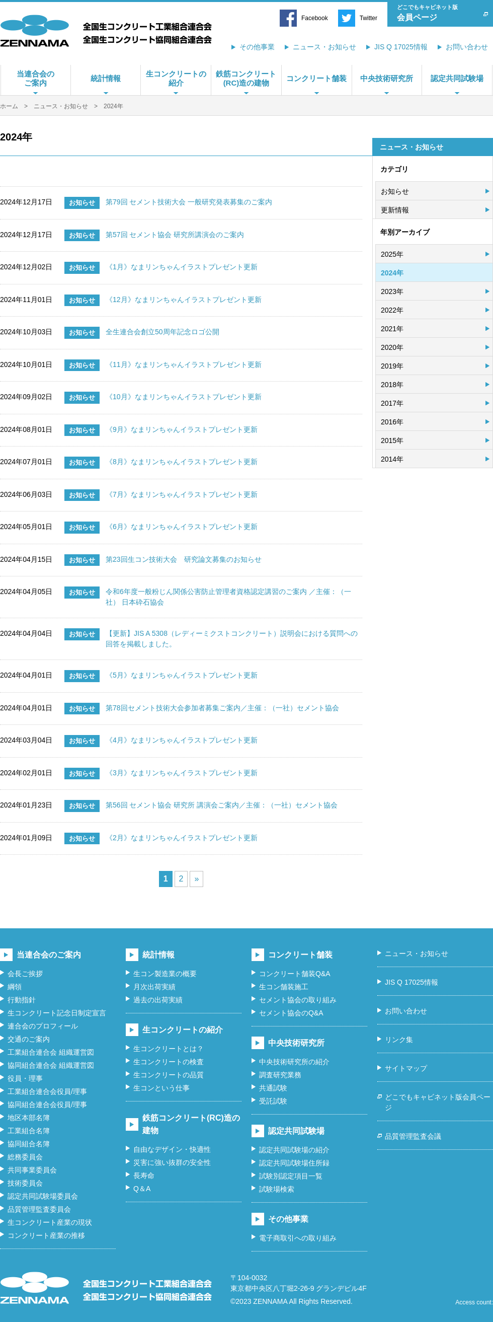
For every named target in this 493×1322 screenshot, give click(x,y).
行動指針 (22, 1000)
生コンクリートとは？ (168, 1049)
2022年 (392, 310)
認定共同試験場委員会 (43, 1196)
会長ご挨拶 (25, 974)
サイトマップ (406, 1068)
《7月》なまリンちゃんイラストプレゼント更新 (182, 494)
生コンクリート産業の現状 (50, 1222)
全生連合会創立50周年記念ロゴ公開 (162, 332)
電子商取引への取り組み (298, 1238)
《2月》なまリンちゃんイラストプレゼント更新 (182, 838)
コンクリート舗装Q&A (295, 974)
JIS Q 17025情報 (401, 47)
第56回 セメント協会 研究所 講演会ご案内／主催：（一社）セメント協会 (222, 805)
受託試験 (273, 1101)
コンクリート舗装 (316, 78)
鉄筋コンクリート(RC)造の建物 (246, 78)
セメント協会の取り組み (298, 1000)
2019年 (392, 366)
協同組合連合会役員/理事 (47, 1104)
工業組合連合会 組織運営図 (51, 1052)
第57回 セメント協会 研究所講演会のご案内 (175, 235)
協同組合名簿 (29, 1144)
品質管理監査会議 (413, 1136)
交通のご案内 (29, 1039)
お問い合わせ (467, 47)
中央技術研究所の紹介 (294, 1062)
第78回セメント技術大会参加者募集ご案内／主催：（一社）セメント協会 (222, 708)
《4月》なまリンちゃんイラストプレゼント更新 (182, 740)
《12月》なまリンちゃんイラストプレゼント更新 (184, 300)
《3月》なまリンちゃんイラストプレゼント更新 (182, 773)
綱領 (15, 987)
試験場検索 (276, 1189)
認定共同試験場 (457, 78)
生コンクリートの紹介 (176, 78)
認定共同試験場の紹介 (294, 1150)
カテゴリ (394, 169)
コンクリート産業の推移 (46, 1235)
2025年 (392, 254)
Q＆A (141, 1189)
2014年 (392, 459)
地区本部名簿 (29, 1118)
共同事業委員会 (32, 1170)
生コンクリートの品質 (168, 1075)
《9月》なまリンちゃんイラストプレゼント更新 (182, 429)
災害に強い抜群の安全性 (172, 1162)
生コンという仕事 (161, 1088)
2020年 (392, 347)
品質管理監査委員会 (39, 1209)
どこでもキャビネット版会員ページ (437, 1102)
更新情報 (395, 210)
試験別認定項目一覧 (290, 1176)
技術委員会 (25, 1183)
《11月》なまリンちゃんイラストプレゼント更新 (184, 364)
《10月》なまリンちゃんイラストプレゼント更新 (184, 397)
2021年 (392, 329)
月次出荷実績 (154, 987)
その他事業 (257, 47)
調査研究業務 (280, 1075)
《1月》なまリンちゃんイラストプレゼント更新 (182, 267)
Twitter (368, 18)
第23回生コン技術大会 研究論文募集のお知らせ (184, 559)
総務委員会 (25, 1157)
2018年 (392, 385)
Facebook (314, 18)
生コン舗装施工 (283, 987)
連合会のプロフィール (43, 1026)
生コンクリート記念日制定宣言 (57, 1013)
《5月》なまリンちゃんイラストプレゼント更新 (182, 675)
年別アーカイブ (405, 232)
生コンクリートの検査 (168, 1062)
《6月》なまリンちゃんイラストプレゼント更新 (182, 527)
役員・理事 (25, 1078)
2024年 (392, 273)
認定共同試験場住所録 (294, 1163)
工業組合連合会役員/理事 (47, 1091)
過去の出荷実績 (158, 1000)
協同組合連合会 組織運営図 (51, 1065)
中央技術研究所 (386, 78)
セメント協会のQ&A (291, 1013)
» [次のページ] (196, 878)
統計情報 (106, 78)
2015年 (392, 440)
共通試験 (273, 1088)
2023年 (392, 291)
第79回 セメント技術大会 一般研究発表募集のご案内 (189, 202)
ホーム (9, 106)
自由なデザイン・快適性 (172, 1149)
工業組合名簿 (29, 1131)
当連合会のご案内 (35, 78)
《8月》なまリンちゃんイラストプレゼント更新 (182, 462)
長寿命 (143, 1175)
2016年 (392, 422)
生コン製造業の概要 (165, 974)
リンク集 (399, 1040)
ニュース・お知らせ (324, 47)
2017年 (392, 403)
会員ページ (438, 12)
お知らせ (395, 191)
